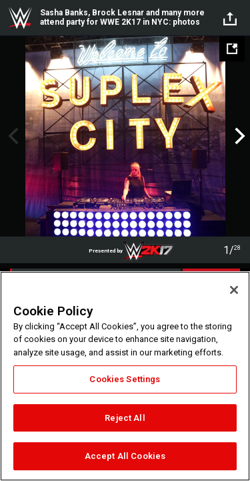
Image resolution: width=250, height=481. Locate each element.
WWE (20, 18)
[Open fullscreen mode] (232, 48)
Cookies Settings (124, 379)
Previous (11, 136)
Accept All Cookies (125, 456)
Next (238, 136)
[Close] (234, 290)
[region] (125, 376)
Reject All (125, 418)
